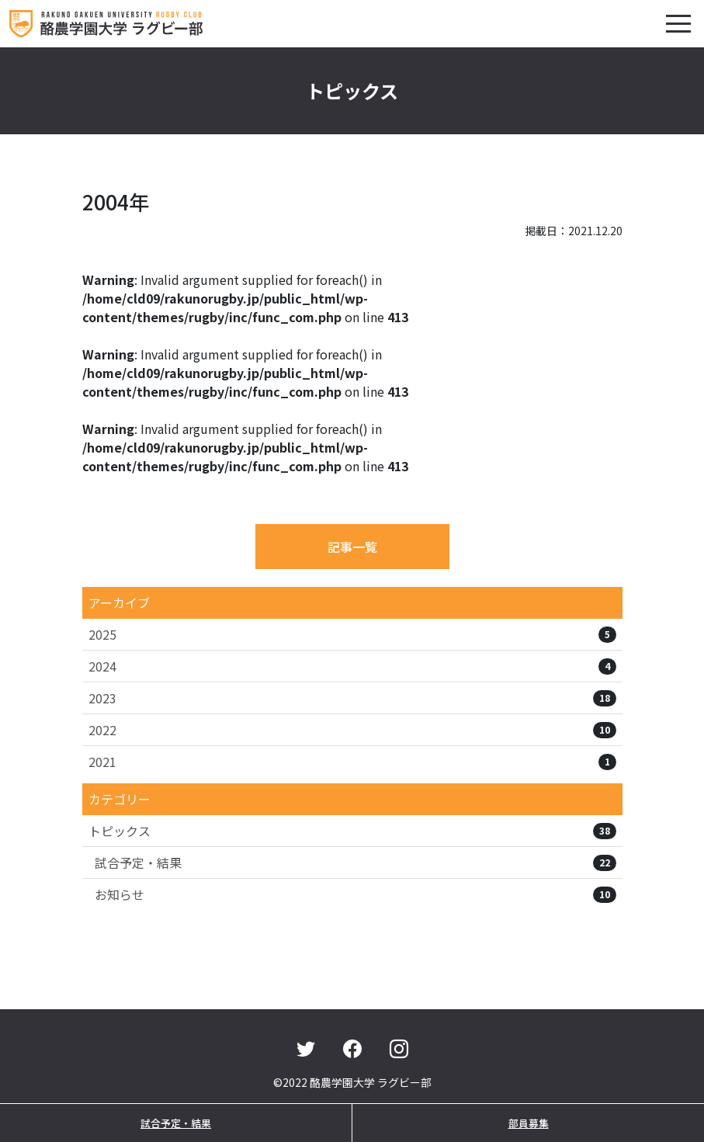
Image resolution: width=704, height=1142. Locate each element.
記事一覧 (352, 546)
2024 (352, 666)
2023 (352, 698)
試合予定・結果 (355, 862)
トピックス (352, 830)
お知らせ (355, 894)
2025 (352, 634)
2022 (352, 729)
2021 (352, 761)
